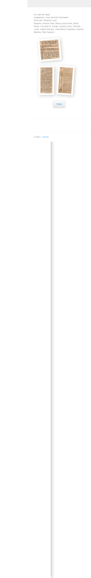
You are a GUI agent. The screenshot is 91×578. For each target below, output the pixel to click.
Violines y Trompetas (14, 528)
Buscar (6, 574)
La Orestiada (11, 349)
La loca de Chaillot (13, 341)
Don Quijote (10, 130)
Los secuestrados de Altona (14, 368)
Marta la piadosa (12, 463)
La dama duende (13, 293)
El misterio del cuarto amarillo (14, 206)
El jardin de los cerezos (12, 196)
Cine (5, 54)
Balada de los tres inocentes (13, 95)
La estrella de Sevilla (14, 309)
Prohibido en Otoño (14, 493)
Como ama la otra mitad (13, 113)
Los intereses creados (11, 438)
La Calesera (10, 261)
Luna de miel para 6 (14, 447)
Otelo (7, 478)
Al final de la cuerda (14, 87)
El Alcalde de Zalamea (11, 138)
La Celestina (10, 268)
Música (6, 46)
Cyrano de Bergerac (14, 122)
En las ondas (9, 566)
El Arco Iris (10, 157)
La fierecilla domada (14, 316)
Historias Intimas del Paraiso (14, 244)
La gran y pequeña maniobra (13, 325)
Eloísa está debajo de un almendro (13, 216)
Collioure (9, 104)
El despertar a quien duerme (14, 186)
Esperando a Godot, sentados (14, 234)
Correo (45, 137)
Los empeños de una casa (14, 408)
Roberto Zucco (12, 501)
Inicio (5, 31)
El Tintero (9, 225)
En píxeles (7, 559)
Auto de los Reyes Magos (13, 78)
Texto (58, 104)
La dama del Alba (13, 286)
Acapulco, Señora (13, 69)
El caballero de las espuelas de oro (13, 166)
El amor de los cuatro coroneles (15, 148)
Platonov (9, 485)
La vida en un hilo (13, 377)
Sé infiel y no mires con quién (14, 509)
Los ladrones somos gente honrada (14, 418)
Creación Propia (10, 39)
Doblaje (6, 551)
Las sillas (9, 392)
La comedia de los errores (13, 277)
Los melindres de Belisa (13, 428)
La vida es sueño (13, 384)
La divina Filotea (12, 301)
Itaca (7, 253)
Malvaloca (9, 455)
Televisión (7, 544)
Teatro (5, 62)
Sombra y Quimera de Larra (13, 519)
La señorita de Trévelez (11, 358)
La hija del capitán (13, 334)
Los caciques (11, 400)
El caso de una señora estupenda (13, 176)
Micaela (8, 470)
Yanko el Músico (12, 536)
